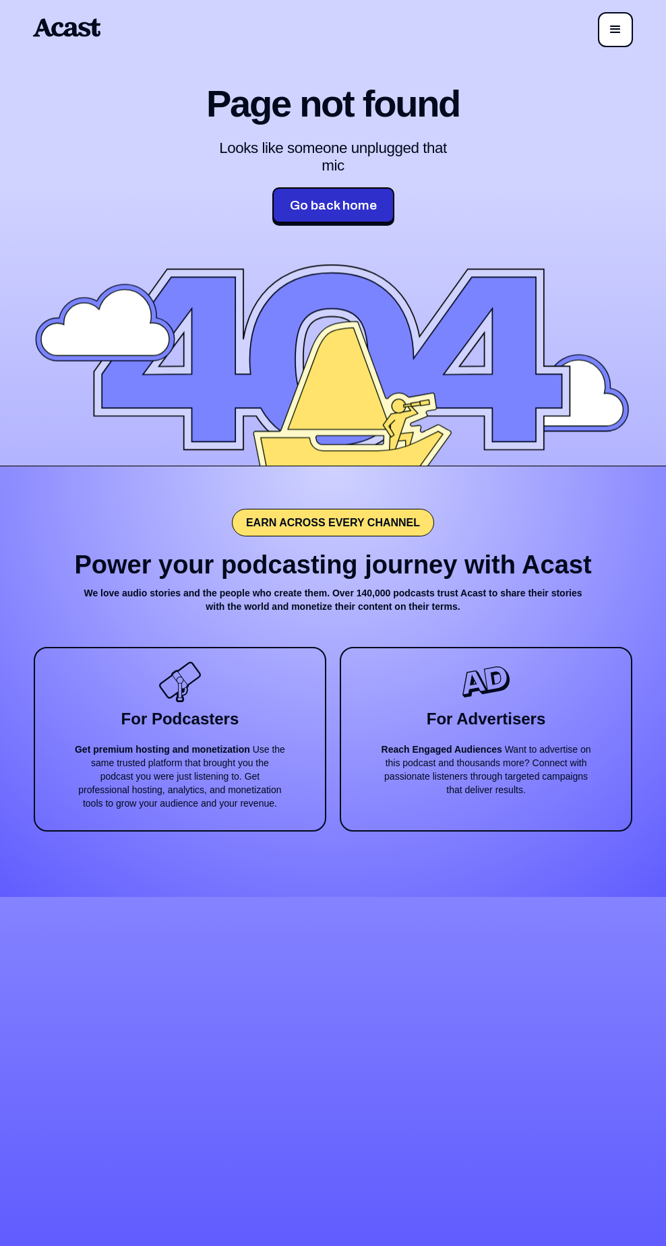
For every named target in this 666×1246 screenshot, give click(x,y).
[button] (615, 29)
